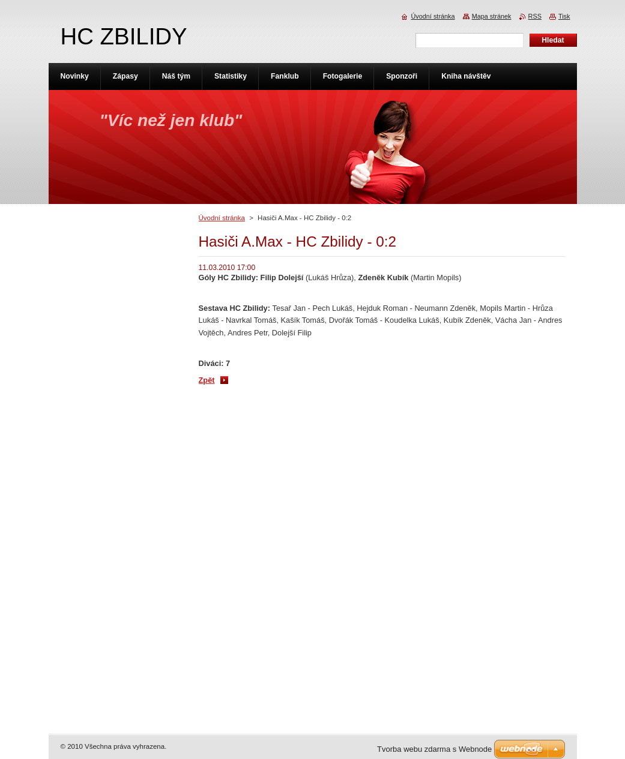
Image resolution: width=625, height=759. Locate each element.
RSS (535, 16)
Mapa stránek (492, 16)
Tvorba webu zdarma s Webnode (434, 749)
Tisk (564, 16)
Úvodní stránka (222, 217)
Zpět (207, 380)
